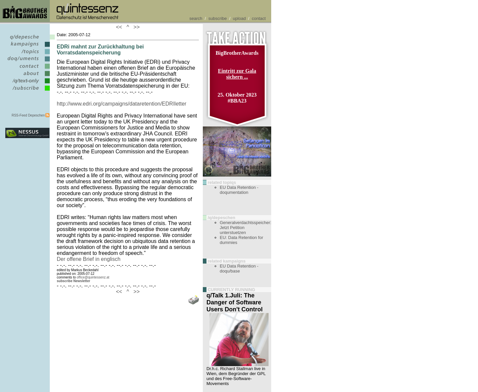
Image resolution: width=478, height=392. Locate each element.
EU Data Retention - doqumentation (239, 190)
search (196, 18)
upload (239, 18)
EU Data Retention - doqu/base (239, 269)
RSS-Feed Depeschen (28, 115)
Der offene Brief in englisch (88, 259)
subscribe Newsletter (73, 281)
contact (259, 18)
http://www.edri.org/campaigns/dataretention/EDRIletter (121, 104)
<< (120, 27)
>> (135, 27)
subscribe (217, 18)
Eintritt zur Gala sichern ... (237, 74)
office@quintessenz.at (93, 277)
